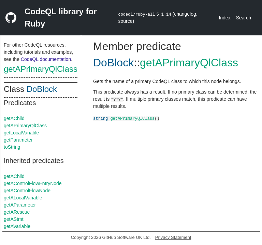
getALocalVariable (23, 197)
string (100, 118)
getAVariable (17, 226)
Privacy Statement (173, 237)
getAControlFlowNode (27, 190)
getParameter (18, 140)
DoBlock (42, 89)
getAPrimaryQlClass (40, 69)
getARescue (17, 212)
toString (12, 147)
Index (224, 17)
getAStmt (14, 219)
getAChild (14, 118)
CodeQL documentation (46, 59)
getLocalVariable (21, 132)
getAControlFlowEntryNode (33, 183)
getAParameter (20, 205)
